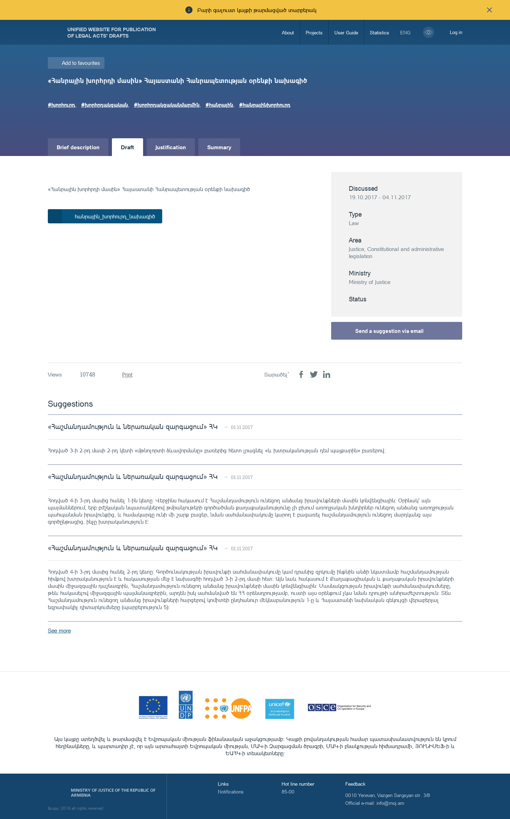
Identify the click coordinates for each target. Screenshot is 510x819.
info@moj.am (390, 803)
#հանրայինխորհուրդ (264, 104)
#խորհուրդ (61, 104)
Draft (127, 147)
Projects (314, 32)
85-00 (288, 792)
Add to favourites (81, 63)
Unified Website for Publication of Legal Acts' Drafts (111, 32)
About (288, 32)
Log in (456, 32)
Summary (219, 147)
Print (127, 374)
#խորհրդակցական (104, 104)
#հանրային (219, 104)
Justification (170, 147)
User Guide (346, 32)
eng (405, 32)
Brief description (78, 147)
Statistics (379, 32)
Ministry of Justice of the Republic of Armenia (113, 793)
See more (59, 630)
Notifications (231, 792)
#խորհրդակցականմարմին (166, 104)
